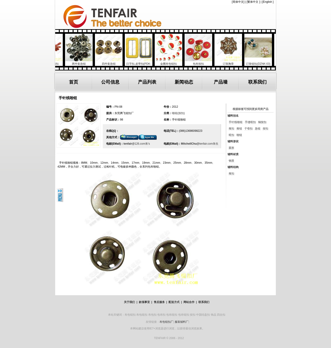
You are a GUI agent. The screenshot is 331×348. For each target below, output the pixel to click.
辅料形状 (233, 141)
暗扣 (231, 135)
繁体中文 (252, 1)
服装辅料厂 (181, 321)
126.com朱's (142, 143)
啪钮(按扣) (178, 113)
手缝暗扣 (250, 122)
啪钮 (239, 135)
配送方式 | (175, 302)
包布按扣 (200, 62)
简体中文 (238, 1)
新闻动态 (184, 81)
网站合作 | (190, 302)
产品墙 (221, 81)
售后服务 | (160, 302)
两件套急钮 (81, 62)
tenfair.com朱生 (208, 143)
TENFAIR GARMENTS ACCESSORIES (165, 16)
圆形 (231, 147)
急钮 (257, 128)
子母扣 (248, 128)
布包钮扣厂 (166, 321)
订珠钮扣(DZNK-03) (260, 62)
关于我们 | (130, 302)
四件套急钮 (111, 62)
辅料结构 (233, 167)
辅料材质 (233, 154)
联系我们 (257, 81)
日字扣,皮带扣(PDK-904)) (140, 64)
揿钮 (239, 128)
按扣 (265, 128)
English (267, 1)
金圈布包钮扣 (170, 62)
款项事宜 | (145, 302)
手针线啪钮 (236, 122)
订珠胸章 (230, 62)
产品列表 (147, 81)
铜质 (231, 160)
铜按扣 (262, 122)
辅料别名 (233, 115)
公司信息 (110, 81)
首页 (73, 81)
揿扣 (231, 128)
